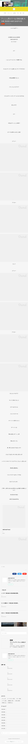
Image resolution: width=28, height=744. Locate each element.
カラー (3, 23)
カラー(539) (2, 566)
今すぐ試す (16, 5)
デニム (4, 698)
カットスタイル (11, 698)
